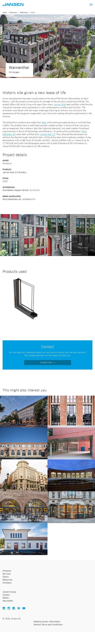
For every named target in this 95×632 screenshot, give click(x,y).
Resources (13, 12)
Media (6, 598)
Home (5, 12)
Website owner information (47, 622)
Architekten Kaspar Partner (16, 190)
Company (7, 583)
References (24, 12)
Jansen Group (9, 592)
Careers (6, 595)
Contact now (46, 363)
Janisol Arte (60, 105)
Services (7, 574)
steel (44, 123)
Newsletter (8, 601)
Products (7, 571)
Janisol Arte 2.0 (47, 134)
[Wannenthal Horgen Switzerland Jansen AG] (23, 216)
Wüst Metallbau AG (12, 199)
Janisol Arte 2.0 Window (14, 172)
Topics (6, 577)
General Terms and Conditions (48, 625)
